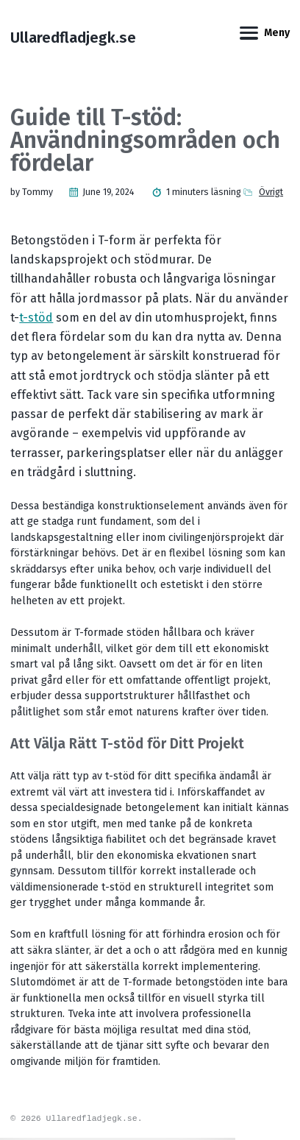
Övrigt (271, 191)
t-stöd (36, 318)
